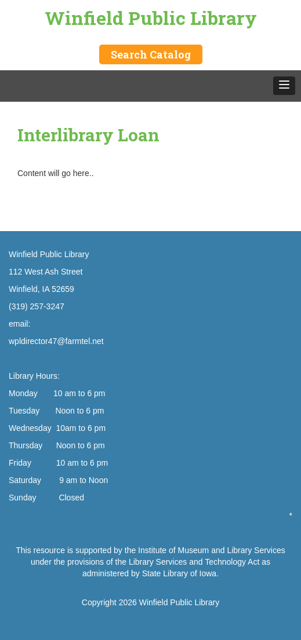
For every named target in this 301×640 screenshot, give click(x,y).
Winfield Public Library (151, 17)
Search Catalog (151, 54)
